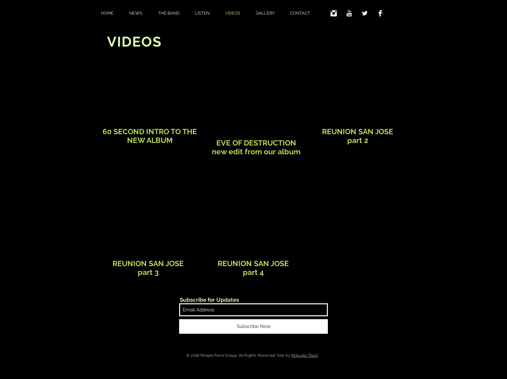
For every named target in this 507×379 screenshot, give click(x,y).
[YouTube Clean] (349, 13)
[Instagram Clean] (333, 13)
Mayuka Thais (304, 355)
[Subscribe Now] (253, 326)
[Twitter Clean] (364, 13)
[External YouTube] (148, 93)
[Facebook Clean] (380, 13)
